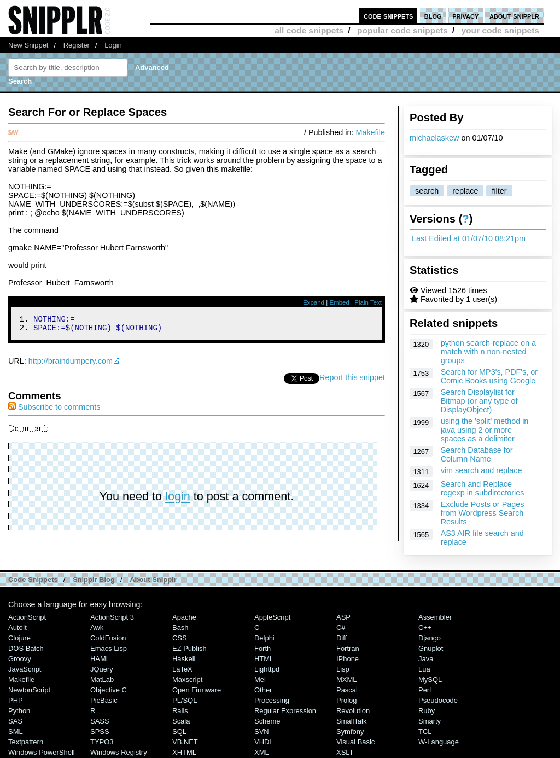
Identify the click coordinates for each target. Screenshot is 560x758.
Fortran (347, 648)
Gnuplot (430, 648)
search (427, 190)
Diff (341, 638)
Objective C (108, 690)
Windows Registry (118, 752)
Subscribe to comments (54, 410)
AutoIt (17, 627)
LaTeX (182, 669)
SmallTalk (351, 721)
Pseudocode (438, 700)
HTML (263, 659)
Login (113, 45)
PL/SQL (184, 700)
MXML (346, 679)
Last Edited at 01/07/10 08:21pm (469, 238)
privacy (465, 15)
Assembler (435, 617)
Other (263, 690)
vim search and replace (481, 470)
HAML (100, 659)
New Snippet (28, 45)
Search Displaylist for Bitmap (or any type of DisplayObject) (479, 401)
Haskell (183, 659)
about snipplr (514, 15)
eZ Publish (189, 648)
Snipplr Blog (94, 579)
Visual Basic (355, 742)
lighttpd (266, 669)
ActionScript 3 (112, 617)
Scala (181, 721)
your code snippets (500, 30)
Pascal (347, 690)
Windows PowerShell (41, 752)
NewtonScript (29, 690)
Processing (271, 700)
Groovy (19, 659)
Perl (424, 690)
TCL (424, 731)
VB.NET (185, 742)
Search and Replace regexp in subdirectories (482, 488)
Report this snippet (352, 380)
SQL (179, 731)
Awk (96, 627)
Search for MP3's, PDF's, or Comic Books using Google (489, 376)
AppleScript (272, 617)
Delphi (264, 638)
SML (15, 731)
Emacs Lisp (108, 648)
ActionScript (27, 617)
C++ (424, 627)
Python (19, 711)
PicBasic (104, 700)
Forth (262, 648)
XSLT (344, 752)
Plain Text (368, 302)
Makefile (370, 132)
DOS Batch (26, 648)
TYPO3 (101, 742)
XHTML (184, 752)
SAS (15, 721)
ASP (343, 617)
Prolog (346, 700)
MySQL (430, 679)
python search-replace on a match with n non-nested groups (488, 352)
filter (499, 190)
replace (465, 190)
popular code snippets (402, 30)
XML (261, 752)
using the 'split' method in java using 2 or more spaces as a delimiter (485, 430)
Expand (313, 302)
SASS (99, 721)
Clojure (19, 638)
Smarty (429, 721)
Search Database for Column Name (477, 454)
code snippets (388, 15)
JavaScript (24, 669)
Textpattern (25, 742)
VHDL (263, 742)
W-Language (438, 742)
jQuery (101, 669)
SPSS (99, 731)
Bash (180, 627)
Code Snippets (33, 579)
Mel (260, 679)
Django (429, 638)
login (177, 499)
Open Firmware (196, 690)
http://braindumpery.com (70, 364)
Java (425, 659)
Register (76, 45)
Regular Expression (285, 711)
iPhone (347, 659)
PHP (15, 700)
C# (341, 627)
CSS (179, 638)
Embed (339, 302)
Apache (184, 617)
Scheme (267, 721)
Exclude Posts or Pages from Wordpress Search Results (482, 513)
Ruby (426, 711)
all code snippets (309, 30)
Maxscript (187, 679)
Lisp (342, 669)
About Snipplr (153, 579)
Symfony (350, 731)
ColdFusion (108, 638)
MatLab (102, 679)
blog (433, 15)
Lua (424, 669)
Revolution (353, 711)
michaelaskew (434, 137)
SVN (261, 731)
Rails (180, 711)
